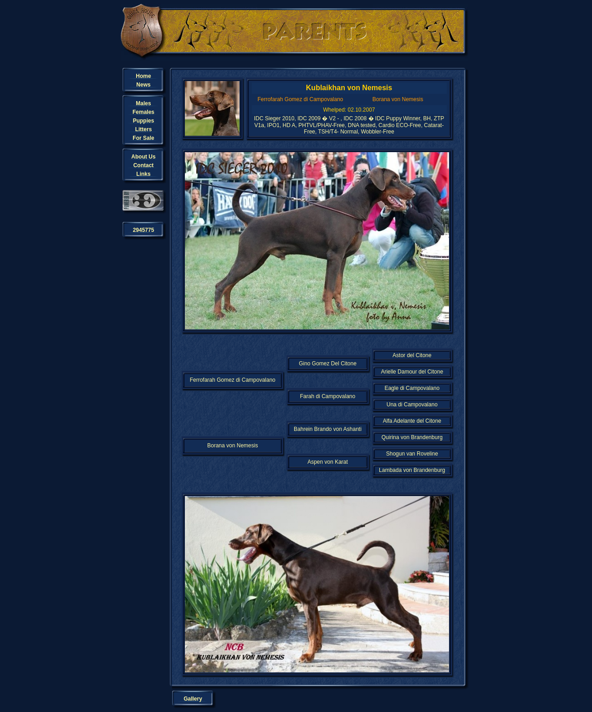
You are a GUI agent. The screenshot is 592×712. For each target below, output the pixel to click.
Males (143, 103)
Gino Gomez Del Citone (328, 363)
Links (143, 174)
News (143, 85)
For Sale (143, 138)
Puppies (143, 121)
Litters (143, 129)
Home (143, 76)
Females (143, 112)
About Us (143, 157)
